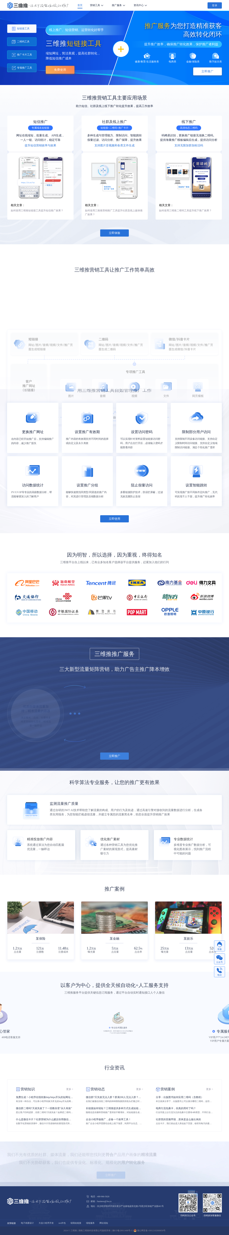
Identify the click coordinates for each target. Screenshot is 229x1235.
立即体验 (114, 232)
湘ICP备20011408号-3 (122, 1230)
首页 (79, 5)
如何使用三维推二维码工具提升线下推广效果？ (185, 210)
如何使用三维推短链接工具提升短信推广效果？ (37, 210)
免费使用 (60, 69)
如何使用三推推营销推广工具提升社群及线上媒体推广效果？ (114, 212)
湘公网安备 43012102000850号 (149, 1230)
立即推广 (207, 71)
